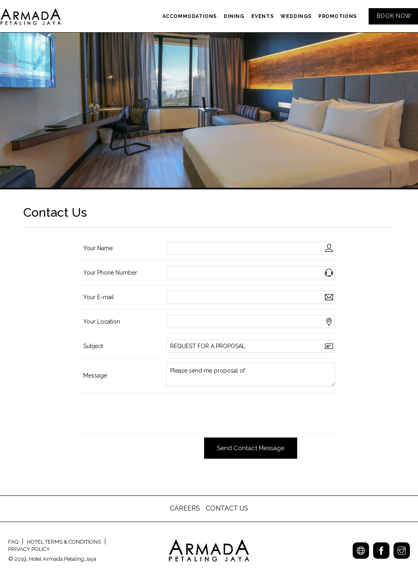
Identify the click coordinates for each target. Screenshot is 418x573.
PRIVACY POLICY (29, 549)
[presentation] (228, 413)
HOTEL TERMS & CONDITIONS (64, 542)
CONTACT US (227, 508)
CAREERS (186, 508)
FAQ (13, 542)
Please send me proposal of (250, 374)
